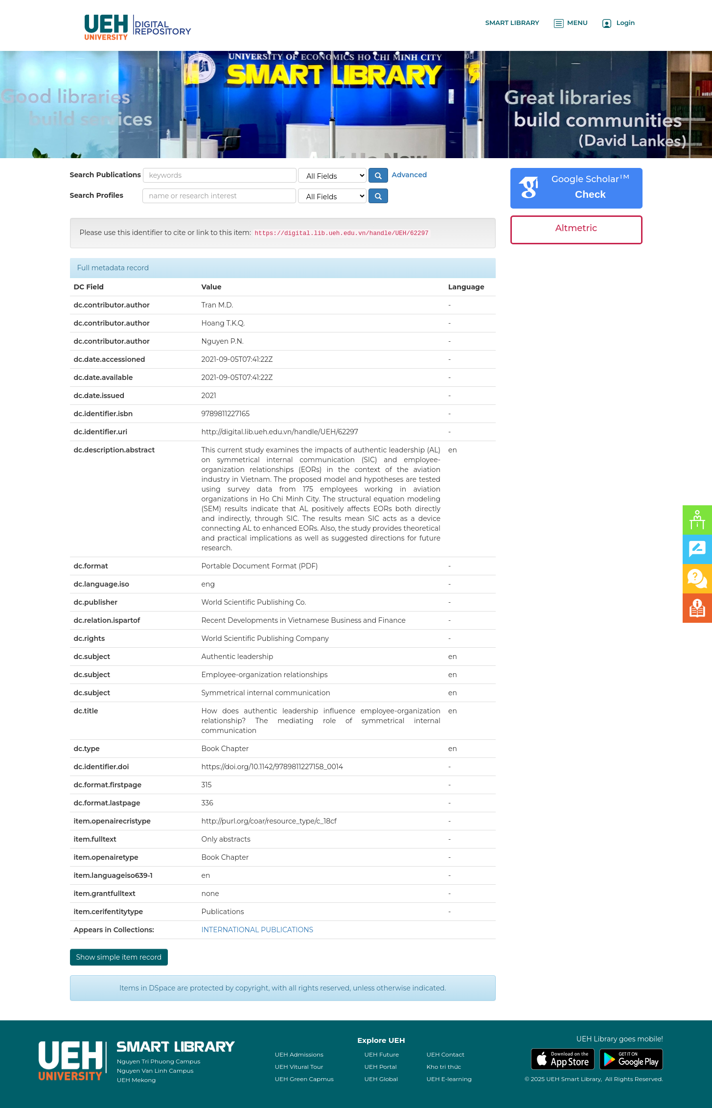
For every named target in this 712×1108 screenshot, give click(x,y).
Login (618, 23)
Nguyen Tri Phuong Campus (159, 1061)
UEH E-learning (449, 1079)
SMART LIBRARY (512, 22)
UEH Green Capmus (304, 1079)
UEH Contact (445, 1054)
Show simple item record (119, 957)
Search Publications (105, 174)
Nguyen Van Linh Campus (155, 1070)
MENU (571, 23)
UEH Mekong (136, 1080)
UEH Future (381, 1054)
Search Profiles (96, 195)
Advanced (408, 174)
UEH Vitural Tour (299, 1066)
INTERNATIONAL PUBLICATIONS (258, 929)
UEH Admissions (299, 1054)
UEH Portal (380, 1066)
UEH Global (381, 1079)
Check (590, 194)
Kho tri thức (443, 1066)
